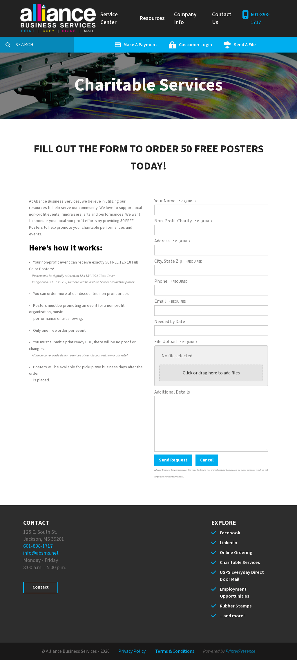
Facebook (230, 533)
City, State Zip (168, 261)
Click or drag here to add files (211, 373)
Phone (161, 281)
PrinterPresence (241, 651)
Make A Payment (140, 45)
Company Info (185, 18)
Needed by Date (169, 321)
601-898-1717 (260, 18)
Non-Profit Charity (173, 221)
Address (162, 241)
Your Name (165, 201)
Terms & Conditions (174, 651)
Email (160, 301)
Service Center (109, 18)
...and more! (232, 616)
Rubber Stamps (235, 606)
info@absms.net (41, 553)
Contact (40, 587)
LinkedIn (228, 543)
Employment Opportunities (234, 592)
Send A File (245, 45)
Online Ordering (236, 552)
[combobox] (45, 45)
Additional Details (172, 392)
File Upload (166, 341)
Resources (152, 18)
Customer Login (195, 45)
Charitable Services (240, 562)
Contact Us (221, 18)
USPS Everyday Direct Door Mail (242, 576)
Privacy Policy (132, 651)
